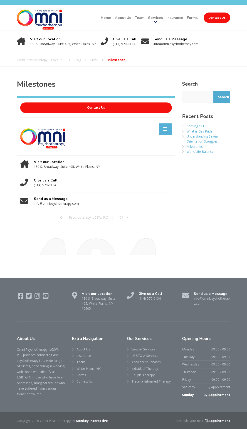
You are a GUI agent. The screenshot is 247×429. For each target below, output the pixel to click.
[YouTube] (46, 297)
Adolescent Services (146, 362)
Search (190, 84)
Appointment (217, 421)
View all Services (143, 349)
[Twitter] (29, 297)
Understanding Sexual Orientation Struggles (202, 138)
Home (106, 17)
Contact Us (216, 17)
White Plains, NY (89, 368)
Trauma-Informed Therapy (151, 381)
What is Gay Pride (199, 131)
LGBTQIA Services (144, 355)
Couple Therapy (143, 375)
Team (139, 17)
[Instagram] (38, 297)
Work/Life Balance (200, 151)
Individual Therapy (144, 368)
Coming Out (195, 126)
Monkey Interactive (92, 421)
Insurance (175, 17)
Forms (192, 17)
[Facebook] (21, 297)
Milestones (195, 146)
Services (155, 17)
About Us (123, 17)
